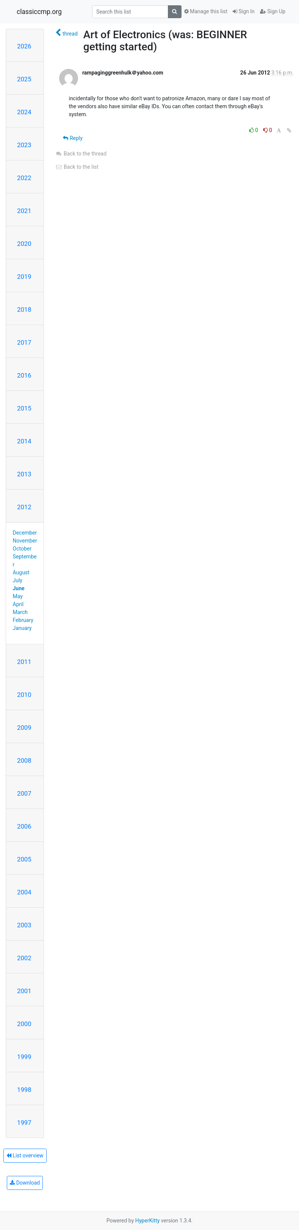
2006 (24, 826)
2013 (24, 474)
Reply (72, 138)
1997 (24, 1122)
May (18, 596)
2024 (24, 112)
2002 (24, 958)
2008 (24, 760)
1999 (24, 1057)
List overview (25, 1155)
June (19, 588)
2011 (24, 662)
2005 (24, 859)
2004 (24, 892)
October (22, 549)
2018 (24, 309)
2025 (24, 79)
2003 (24, 925)
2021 (24, 211)
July (17, 580)
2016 (24, 375)
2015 (24, 408)
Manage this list (205, 11)
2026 (24, 46)
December (25, 533)
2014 (24, 441)
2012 (24, 507)
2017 (24, 342)
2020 (24, 243)
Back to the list (76, 167)
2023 (24, 145)
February (23, 620)
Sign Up (272, 11)
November (25, 541)
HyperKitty (147, 1221)
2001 (24, 991)
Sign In (244, 11)
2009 (24, 727)
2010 (24, 694)
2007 (24, 793)
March (20, 612)
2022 (24, 178)
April (18, 604)
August (21, 572)
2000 (24, 1024)
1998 (24, 1089)
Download (25, 1183)
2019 (24, 276)
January (22, 628)
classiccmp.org (39, 12)
